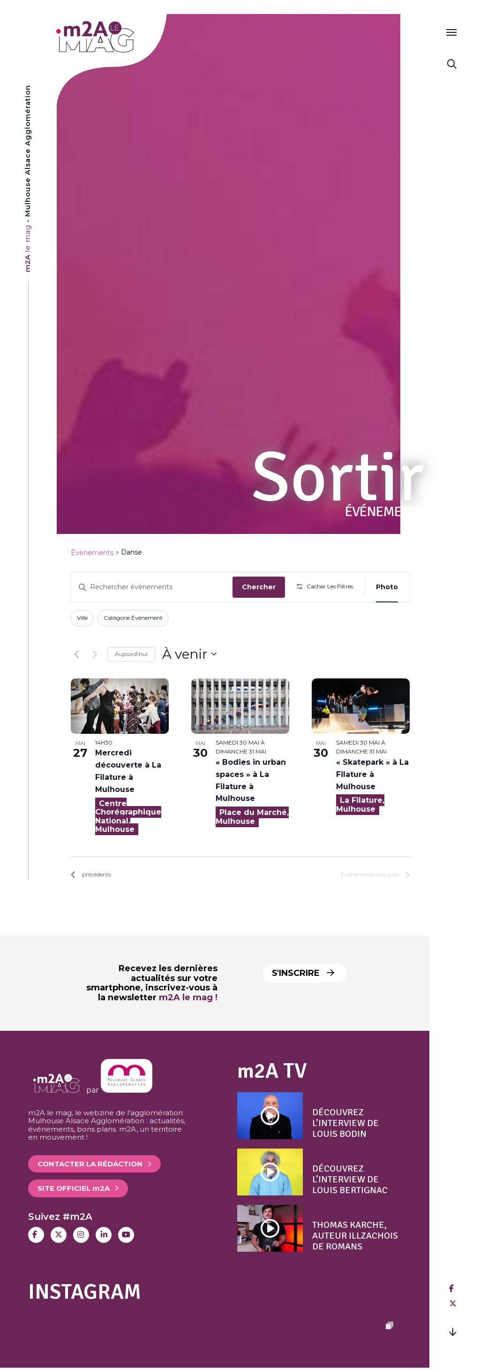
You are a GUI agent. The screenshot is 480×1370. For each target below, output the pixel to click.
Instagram (84, 1292)
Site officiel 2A (74, 1188)
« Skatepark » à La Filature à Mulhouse (372, 774)
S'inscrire (303, 973)
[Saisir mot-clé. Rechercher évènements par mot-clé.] (151, 587)
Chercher (259, 587)
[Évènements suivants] (94, 654)
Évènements (92, 552)
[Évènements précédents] (76, 654)
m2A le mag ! (188, 997)
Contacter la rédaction (90, 1163)
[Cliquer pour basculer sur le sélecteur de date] (189, 654)
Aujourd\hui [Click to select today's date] (131, 653)
